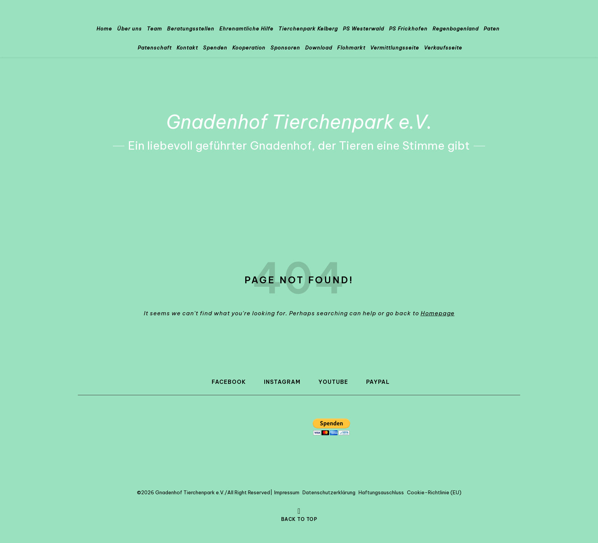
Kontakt (187, 48)
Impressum (286, 492)
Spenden (215, 48)
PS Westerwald (363, 29)
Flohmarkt (351, 48)
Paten (492, 29)
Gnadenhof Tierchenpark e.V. (299, 122)
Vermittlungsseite (394, 48)
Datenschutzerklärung (328, 492)
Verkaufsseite (443, 48)
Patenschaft (155, 48)
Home (104, 29)
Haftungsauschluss (381, 492)
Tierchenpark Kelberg (308, 29)
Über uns (129, 29)
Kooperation (248, 48)
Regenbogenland (455, 29)
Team (154, 29)
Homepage (438, 313)
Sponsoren (285, 48)
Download (318, 48)
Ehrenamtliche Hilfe (246, 29)
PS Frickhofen (408, 29)
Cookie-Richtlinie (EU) (434, 492)
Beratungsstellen (190, 29)
